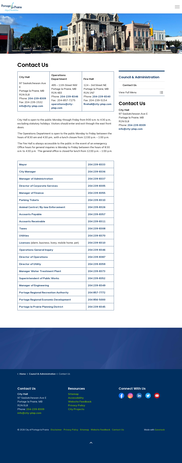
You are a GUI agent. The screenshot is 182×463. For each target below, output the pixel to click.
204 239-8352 (96, 278)
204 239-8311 (96, 221)
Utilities (24, 235)
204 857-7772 (96, 292)
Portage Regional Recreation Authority (44, 292)
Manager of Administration (36, 178)
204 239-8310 (96, 200)
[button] (138, 92)
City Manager (27, 171)
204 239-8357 (96, 214)
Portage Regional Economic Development (45, 299)
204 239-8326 (96, 207)
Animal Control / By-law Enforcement (42, 207)
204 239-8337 (96, 178)
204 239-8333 (96, 164)
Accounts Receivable (32, 221)
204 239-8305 (96, 185)
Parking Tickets (29, 200)
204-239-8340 (101, 96)
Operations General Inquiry (36, 249)
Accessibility (76, 397)
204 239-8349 (96, 285)
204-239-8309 (37, 98)
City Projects (76, 409)
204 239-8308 (96, 228)
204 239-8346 (96, 249)
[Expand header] (177, 6)
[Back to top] (91, 442)
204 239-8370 (96, 235)
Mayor (23, 164)
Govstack (160, 429)
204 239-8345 (96, 306)
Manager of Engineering (34, 285)
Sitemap (73, 394)
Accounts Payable (30, 214)
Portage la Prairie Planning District (41, 306)
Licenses (24, 242)
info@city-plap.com (31, 105)
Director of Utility (30, 264)
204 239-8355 (96, 192)
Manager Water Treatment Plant (40, 271)
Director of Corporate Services (38, 185)
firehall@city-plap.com (97, 104)
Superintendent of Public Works (39, 278)
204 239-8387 (96, 256)
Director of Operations (33, 256)
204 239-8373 (96, 271)
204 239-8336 (96, 171)
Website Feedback (79, 401)
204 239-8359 (96, 264)
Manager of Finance (31, 192)
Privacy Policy (76, 405)
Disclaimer (56, 429)
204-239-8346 (69, 96)
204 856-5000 (96, 299)
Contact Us (118, 429)
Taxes (23, 228)
